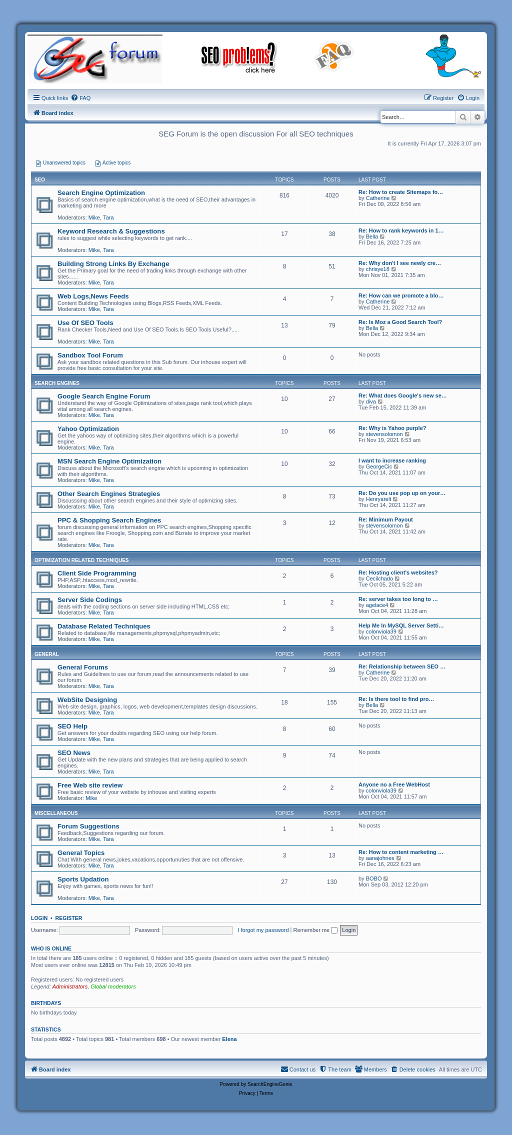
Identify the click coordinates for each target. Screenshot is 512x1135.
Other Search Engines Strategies (109, 494)
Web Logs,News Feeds (93, 296)
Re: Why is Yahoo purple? (392, 428)
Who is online (51, 949)
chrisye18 (378, 269)
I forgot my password (263, 930)
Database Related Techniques (104, 626)
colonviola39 (381, 631)
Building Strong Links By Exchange (113, 264)
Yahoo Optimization (88, 428)
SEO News (74, 752)
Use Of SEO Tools (86, 322)
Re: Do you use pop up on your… (402, 493)
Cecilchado (379, 579)
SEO (39, 179)
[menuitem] (80, 98)
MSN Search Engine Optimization (110, 461)
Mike (94, 217)
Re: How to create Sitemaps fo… (400, 192)
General (46, 654)
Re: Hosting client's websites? (398, 573)
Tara (108, 217)
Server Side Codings (90, 600)
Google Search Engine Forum (104, 396)
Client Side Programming (97, 573)
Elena (229, 1039)
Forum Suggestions (89, 826)
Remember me (315, 930)
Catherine (378, 198)
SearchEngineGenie (270, 1084)
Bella (372, 237)
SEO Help (73, 726)
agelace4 (377, 605)
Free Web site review (90, 785)
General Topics (81, 852)
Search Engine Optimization (101, 192)
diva (371, 401)
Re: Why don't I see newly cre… (399, 263)
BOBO (374, 879)
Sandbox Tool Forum (90, 355)
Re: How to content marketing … (401, 852)
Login (39, 918)
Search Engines (57, 383)
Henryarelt (379, 499)
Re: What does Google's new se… (402, 395)
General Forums (83, 667)
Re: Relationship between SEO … (402, 667)
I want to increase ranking (392, 461)
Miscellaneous (56, 813)
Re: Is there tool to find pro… (396, 699)
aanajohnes (380, 858)
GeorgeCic (379, 467)
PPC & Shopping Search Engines (109, 520)
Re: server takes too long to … (398, 599)
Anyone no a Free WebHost (394, 785)
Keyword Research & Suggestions (111, 231)
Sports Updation (83, 879)
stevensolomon (384, 434)
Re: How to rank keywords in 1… (401, 231)
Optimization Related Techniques (81, 560)
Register (69, 918)
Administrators (70, 987)
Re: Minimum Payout (385, 519)
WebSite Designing (87, 700)
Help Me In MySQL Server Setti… (401, 625)
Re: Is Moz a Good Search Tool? (400, 322)
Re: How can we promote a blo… (401, 295)
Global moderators (113, 987)
